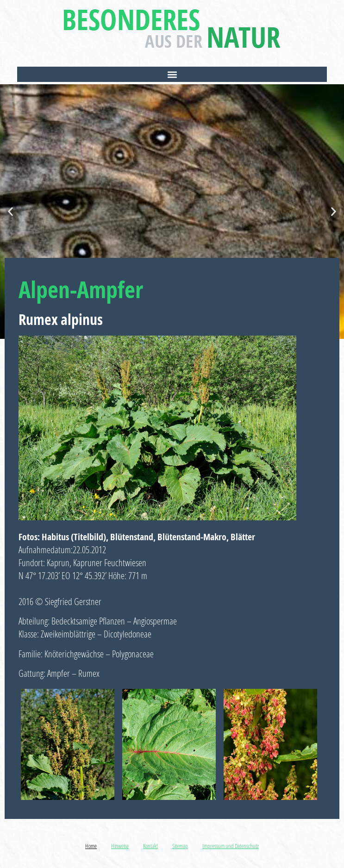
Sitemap (180, 846)
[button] (172, 74)
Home (91, 846)
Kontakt (150, 846)
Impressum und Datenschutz (230, 846)
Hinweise (120, 846)
